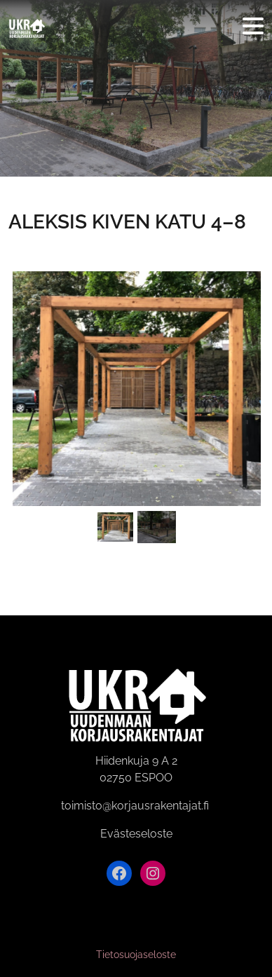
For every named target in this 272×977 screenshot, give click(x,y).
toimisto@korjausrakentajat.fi (135, 805)
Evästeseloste (136, 833)
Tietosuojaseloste (136, 954)
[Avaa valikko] (253, 27)
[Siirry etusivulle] (26, 26)
